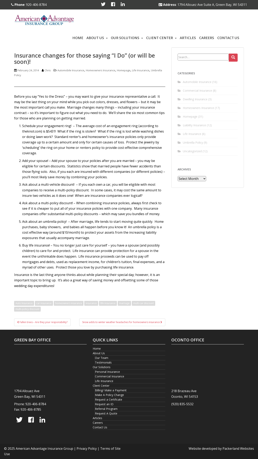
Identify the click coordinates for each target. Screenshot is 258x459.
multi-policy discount (27, 309)
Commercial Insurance (197, 90)
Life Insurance (140, 70)
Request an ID (104, 404)
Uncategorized (192, 151)
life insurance (107, 303)
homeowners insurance (68, 303)
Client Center (159, 37)
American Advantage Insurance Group (44, 448)
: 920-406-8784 (29, 4)
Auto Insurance (24, 303)
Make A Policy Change (109, 395)
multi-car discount (143, 303)
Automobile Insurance (70, 70)
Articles (188, 37)
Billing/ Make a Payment (111, 390)
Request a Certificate (108, 399)
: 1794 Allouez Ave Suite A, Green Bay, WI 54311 (203, 4)
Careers (206, 37)
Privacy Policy (87, 448)
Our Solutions (125, 37)
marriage (124, 303)
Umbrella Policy (193, 142)
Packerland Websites (238, 448)
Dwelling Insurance (195, 99)
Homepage (123, 70)
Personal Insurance (107, 372)
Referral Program (106, 409)
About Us (95, 37)
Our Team (101, 358)
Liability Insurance (194, 125)
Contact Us (228, 37)
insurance (91, 303)
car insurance (44, 303)
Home (77, 37)
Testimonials (103, 362)
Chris (48, 70)
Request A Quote (106, 413)
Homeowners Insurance (100, 70)
